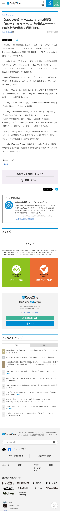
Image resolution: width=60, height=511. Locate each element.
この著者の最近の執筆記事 (24, 219)
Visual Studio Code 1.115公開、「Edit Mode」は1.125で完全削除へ (30, 357)
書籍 (52, 465)
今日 (16, 345)
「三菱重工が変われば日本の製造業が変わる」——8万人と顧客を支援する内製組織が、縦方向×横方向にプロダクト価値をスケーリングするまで (32, 364)
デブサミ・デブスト (37, 468)
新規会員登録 (29, 318)
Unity (6, 164)
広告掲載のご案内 (45, 456)
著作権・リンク (14, 505)
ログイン (29, 324)
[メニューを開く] (3, 3)
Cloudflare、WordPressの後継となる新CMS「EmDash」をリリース (30, 371)
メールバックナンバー (30, 312)
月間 (43, 345)
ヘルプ (11, 502)
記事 (21, 465)
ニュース (6, 466)
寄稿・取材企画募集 (16, 456)
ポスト (7, 40)
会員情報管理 (13, 509)
